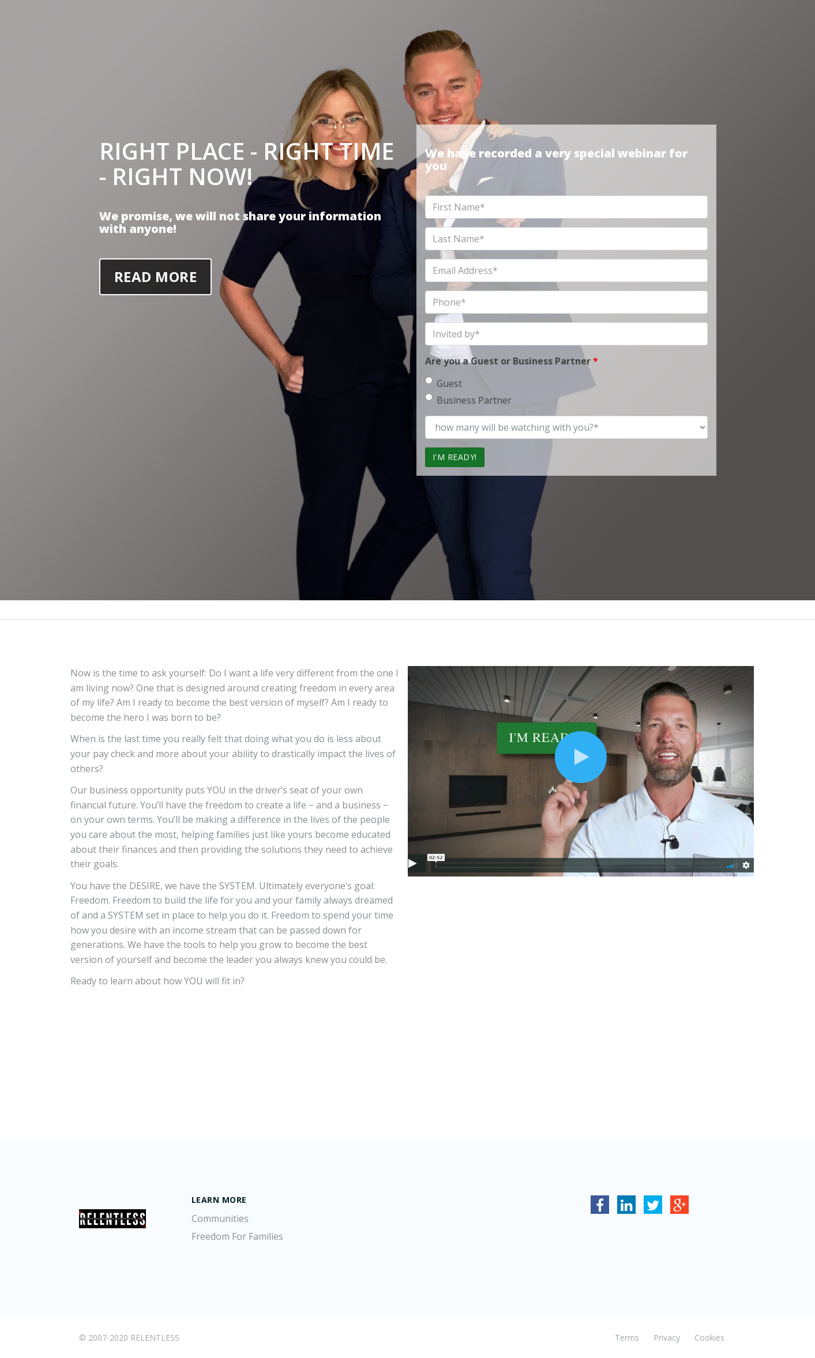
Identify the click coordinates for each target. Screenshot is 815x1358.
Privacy (666, 1337)
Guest (443, 383)
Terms (627, 1337)
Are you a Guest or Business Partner (511, 361)
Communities (220, 1218)
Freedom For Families (237, 1236)
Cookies (709, 1337)
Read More (155, 276)
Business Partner (468, 400)
